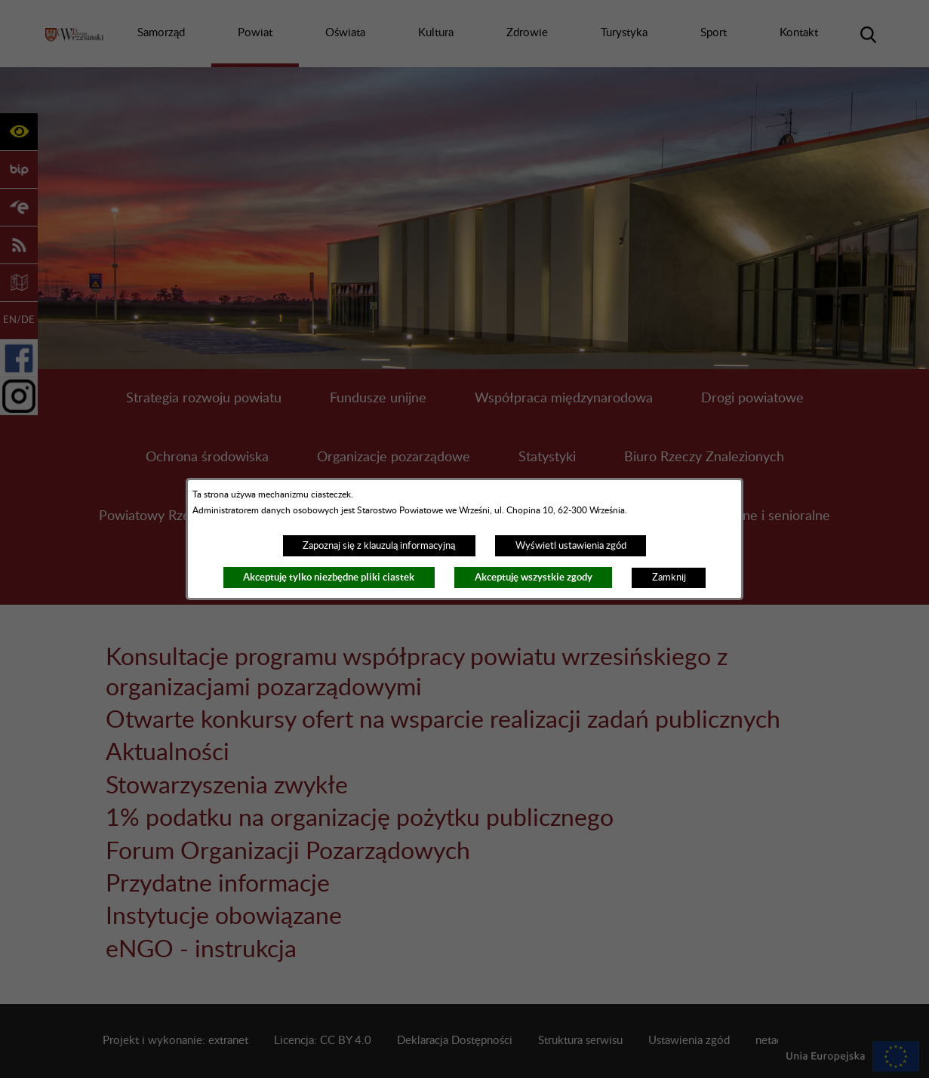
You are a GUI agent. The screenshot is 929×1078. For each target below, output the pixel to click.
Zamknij (669, 577)
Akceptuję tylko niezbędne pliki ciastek (328, 577)
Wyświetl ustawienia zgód (570, 546)
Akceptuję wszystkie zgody (533, 577)
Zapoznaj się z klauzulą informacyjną (379, 546)
